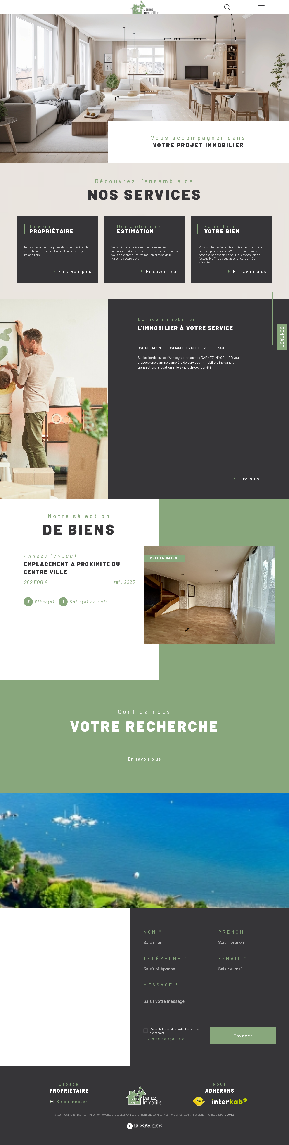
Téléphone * (165, 958)
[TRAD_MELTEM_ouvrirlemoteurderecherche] (227, 7)
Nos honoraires (173, 1114)
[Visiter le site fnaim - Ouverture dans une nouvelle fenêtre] (199, 1101)
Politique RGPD (214, 1114)
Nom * (152, 931)
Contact (282, 337)
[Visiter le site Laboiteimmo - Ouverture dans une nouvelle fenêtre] (144, 1131)
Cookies (229, 1115)
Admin (187, 1114)
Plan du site (132, 1114)
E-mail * (232, 958)
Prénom (231, 931)
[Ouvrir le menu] (261, 7)
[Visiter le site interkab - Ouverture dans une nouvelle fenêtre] (229, 1101)
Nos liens (198, 1114)
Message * (161, 984)
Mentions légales (151, 1114)
